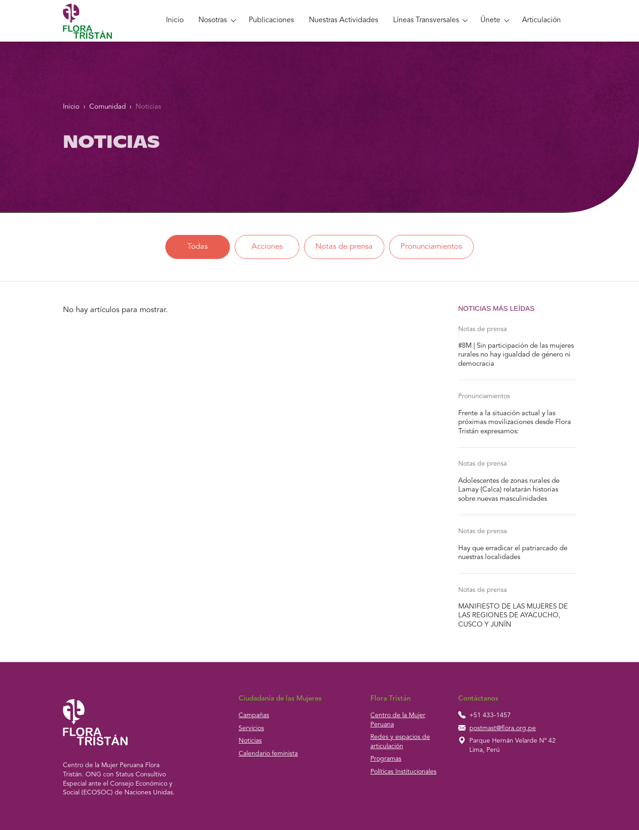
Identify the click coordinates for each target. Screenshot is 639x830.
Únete (490, 20)
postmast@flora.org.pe (502, 728)
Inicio (175, 20)
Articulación (541, 20)
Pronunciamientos (431, 247)
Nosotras (212, 20)
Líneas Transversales (426, 20)
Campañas (254, 715)
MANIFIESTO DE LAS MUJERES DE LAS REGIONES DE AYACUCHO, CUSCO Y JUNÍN (513, 615)
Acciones (267, 247)
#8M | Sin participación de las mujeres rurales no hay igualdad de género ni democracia (516, 355)
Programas (385, 759)
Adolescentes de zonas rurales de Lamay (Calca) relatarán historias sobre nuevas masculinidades (508, 490)
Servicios (251, 728)
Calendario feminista (268, 753)
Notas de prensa (344, 247)
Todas (197, 247)
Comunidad (107, 107)
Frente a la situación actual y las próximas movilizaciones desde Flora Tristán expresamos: (514, 422)
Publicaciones (271, 20)
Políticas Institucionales (403, 772)
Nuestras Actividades (343, 20)
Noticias (148, 107)
